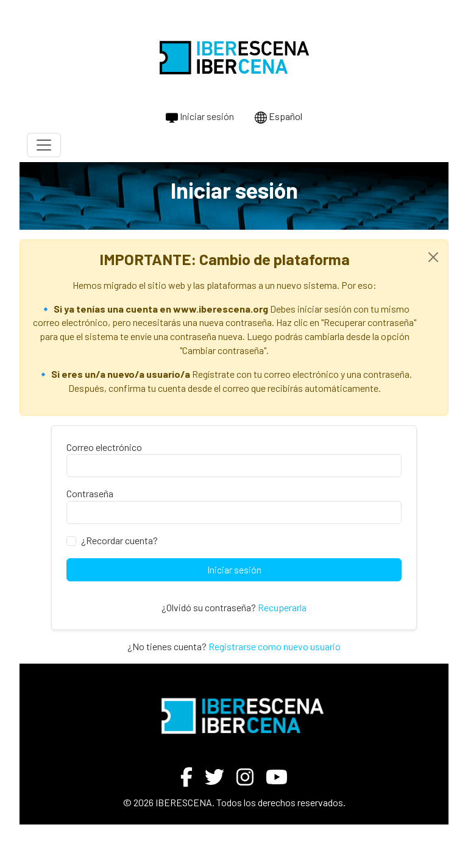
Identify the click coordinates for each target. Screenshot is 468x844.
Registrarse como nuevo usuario (274, 646)
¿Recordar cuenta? (119, 540)
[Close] (433, 257)
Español (278, 117)
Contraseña (89, 493)
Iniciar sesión (200, 117)
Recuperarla (282, 607)
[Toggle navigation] (44, 145)
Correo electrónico (104, 447)
